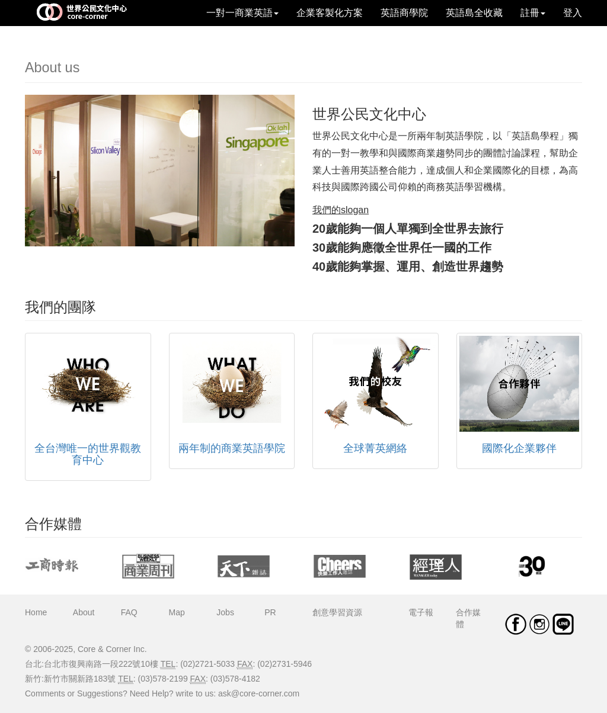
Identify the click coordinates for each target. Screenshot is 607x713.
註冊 (532, 13)
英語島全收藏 (474, 13)
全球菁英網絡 (375, 448)
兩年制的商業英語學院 (231, 448)
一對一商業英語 (242, 13)
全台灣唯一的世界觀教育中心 (87, 454)
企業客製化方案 (329, 13)
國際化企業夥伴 (519, 448)
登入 (572, 13)
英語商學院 (404, 13)
